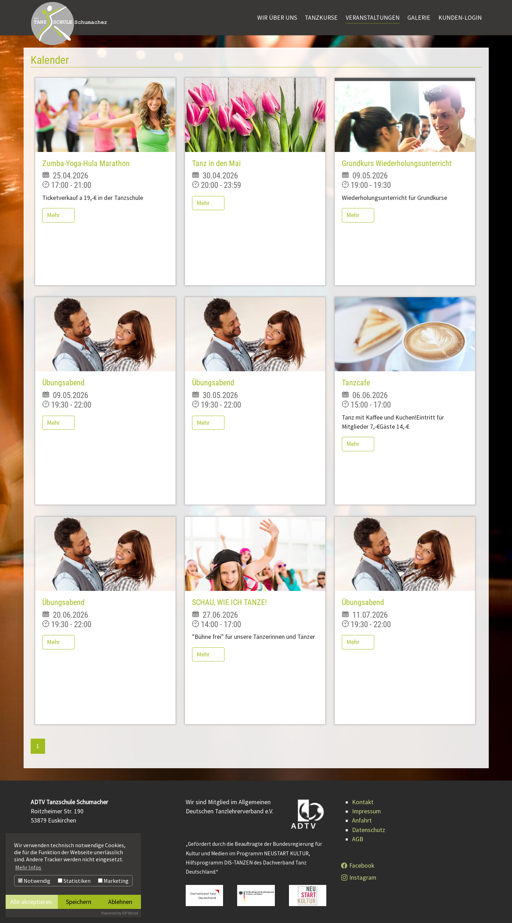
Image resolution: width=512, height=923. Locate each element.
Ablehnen (120, 902)
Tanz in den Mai (216, 163)
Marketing (113, 880)
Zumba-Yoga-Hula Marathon (86, 163)
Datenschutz (368, 830)
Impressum (366, 811)
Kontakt (363, 802)
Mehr (54, 215)
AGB (357, 839)
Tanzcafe (356, 382)
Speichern (78, 902)
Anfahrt (362, 820)
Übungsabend (63, 382)
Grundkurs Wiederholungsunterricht (397, 163)
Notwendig (34, 880)
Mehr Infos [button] (28, 867)
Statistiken (74, 880)
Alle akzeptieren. (31, 902)
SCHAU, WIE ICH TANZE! (229, 602)
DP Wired (130, 913)
